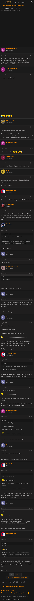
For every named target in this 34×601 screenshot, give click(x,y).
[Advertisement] (17, 29)
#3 (32, 127)
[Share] (30, 55)
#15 (32, 387)
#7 (32, 196)
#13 (32, 323)
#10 (32, 259)
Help (20, 593)
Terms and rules (5, 593)
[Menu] (2, 2)
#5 (32, 163)
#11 (32, 273)
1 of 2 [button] (11, 574)
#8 (32, 210)
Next (18, 574)
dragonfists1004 (6, 10)
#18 (32, 470)
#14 (32, 360)
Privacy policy (14, 593)
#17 (32, 450)
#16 (32, 416)
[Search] (32, 2)
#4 (32, 148)
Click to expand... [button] (17, 434)
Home (24, 593)
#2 (32, 75)
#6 (32, 177)
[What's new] (28, 2)
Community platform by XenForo (14, 596)
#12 (32, 299)
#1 (32, 55)
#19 (32, 508)
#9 (32, 230)
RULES (9, 497)
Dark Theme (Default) (7, 590)
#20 (32, 539)
